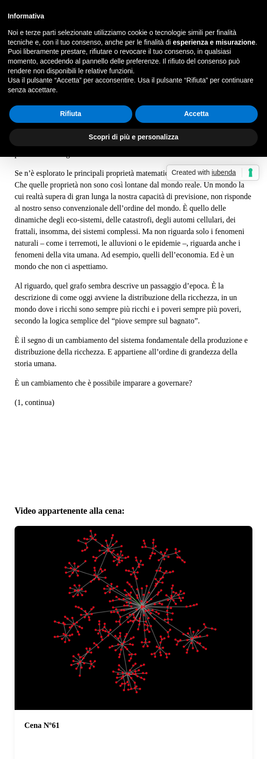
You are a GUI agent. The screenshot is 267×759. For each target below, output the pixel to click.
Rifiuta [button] (70, 114)
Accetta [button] (196, 114)
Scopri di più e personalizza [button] (133, 137)
